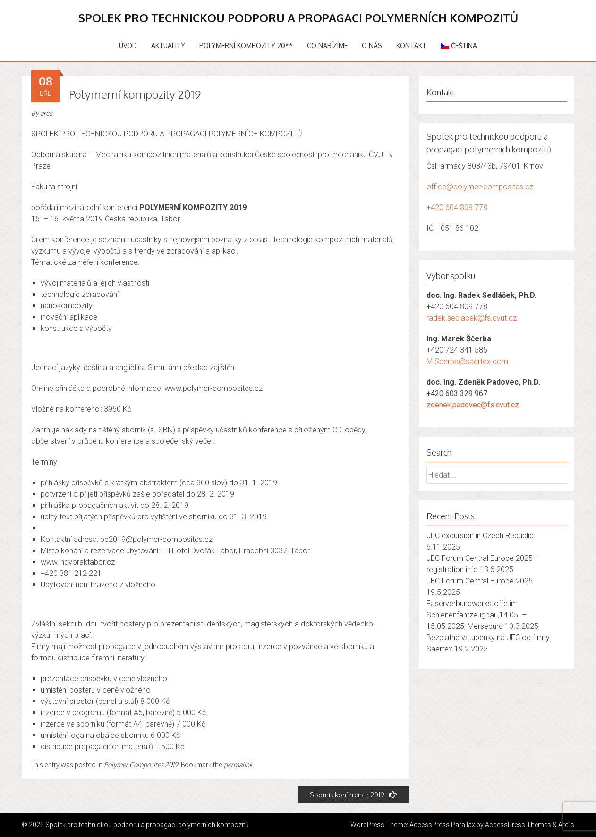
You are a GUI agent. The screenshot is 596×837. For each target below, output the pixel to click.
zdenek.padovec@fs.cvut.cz (472, 404)
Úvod (128, 46)
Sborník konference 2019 (353, 795)
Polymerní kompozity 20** (246, 46)
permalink (238, 765)
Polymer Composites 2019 (141, 765)
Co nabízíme (327, 46)
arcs (46, 113)
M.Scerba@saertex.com (467, 361)
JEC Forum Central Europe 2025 (479, 580)
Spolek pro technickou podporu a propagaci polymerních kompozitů (298, 17)
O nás (372, 46)
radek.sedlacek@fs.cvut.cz (471, 317)
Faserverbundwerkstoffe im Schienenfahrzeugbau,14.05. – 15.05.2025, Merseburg (476, 615)
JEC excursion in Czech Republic (480, 535)
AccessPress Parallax (442, 825)
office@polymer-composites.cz (479, 186)
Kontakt (411, 46)
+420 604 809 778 (456, 207)
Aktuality (168, 46)
